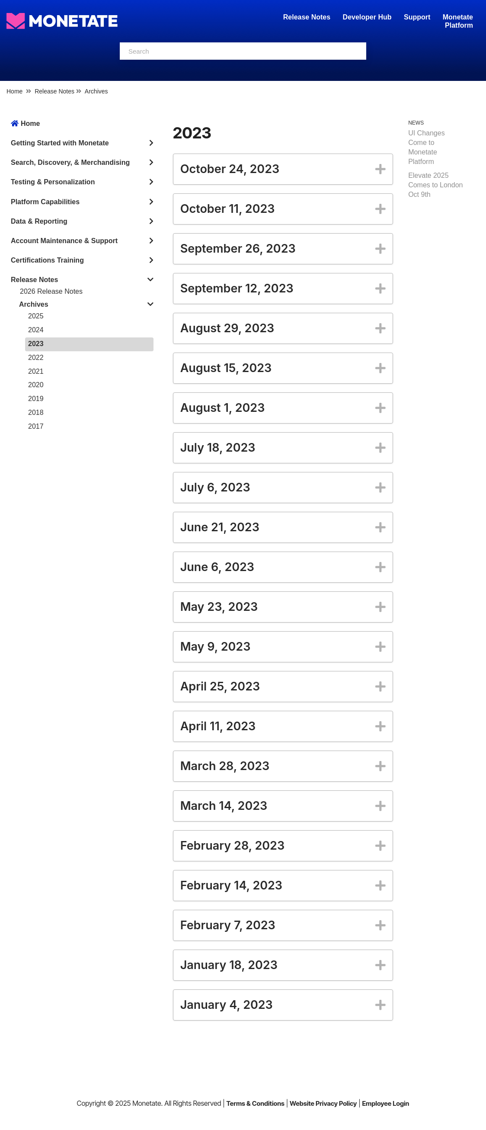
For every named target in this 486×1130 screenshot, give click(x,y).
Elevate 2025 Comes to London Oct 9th (435, 185)
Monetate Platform (458, 21)
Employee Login (385, 1103)
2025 (36, 316)
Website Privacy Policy (323, 1103)
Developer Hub (367, 17)
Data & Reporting (39, 221)
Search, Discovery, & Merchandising (70, 162)
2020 (36, 384)
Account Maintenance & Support (64, 240)
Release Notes (308, 17)
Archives (96, 91)
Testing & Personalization (53, 182)
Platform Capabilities (45, 201)
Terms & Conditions (255, 1103)
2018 (36, 412)
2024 (36, 330)
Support (417, 17)
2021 (36, 371)
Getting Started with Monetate (60, 143)
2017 (36, 426)
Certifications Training (47, 260)
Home (14, 91)
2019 (36, 398)
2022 (36, 357)
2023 (36, 343)
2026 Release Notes (51, 291)
